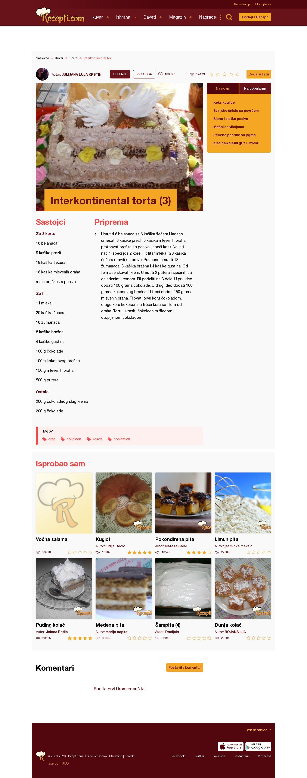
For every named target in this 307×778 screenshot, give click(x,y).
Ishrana (123, 17)
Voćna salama (64, 513)
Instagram (242, 756)
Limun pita (243, 513)
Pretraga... (229, 17)
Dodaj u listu (259, 74)
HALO (64, 763)
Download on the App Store (231, 746)
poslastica (122, 439)
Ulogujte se (263, 4)
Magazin (177, 17)
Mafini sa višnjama (228, 127)
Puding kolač (64, 599)
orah (51, 439)
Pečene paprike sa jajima (234, 135)
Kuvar (97, 17)
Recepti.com (60, 15)
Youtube (219, 756)
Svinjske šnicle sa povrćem (236, 110)
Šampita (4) (183, 599)
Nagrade (207, 17)
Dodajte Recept (255, 17)
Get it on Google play (258, 746)
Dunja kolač (243, 599)
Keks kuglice (224, 102)
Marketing (115, 756)
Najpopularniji (255, 88)
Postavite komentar (184, 667)
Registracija (242, 4)
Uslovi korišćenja (96, 756)
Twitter (199, 756)
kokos (97, 439)
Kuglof (124, 513)
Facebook (178, 756)
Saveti (149, 17)
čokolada (74, 439)
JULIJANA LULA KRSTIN (81, 74)
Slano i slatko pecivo (230, 119)
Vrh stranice (257, 730)
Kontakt (129, 756)
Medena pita (124, 599)
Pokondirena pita (183, 513)
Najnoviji (223, 88)
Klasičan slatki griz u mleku (236, 143)
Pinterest (264, 756)
